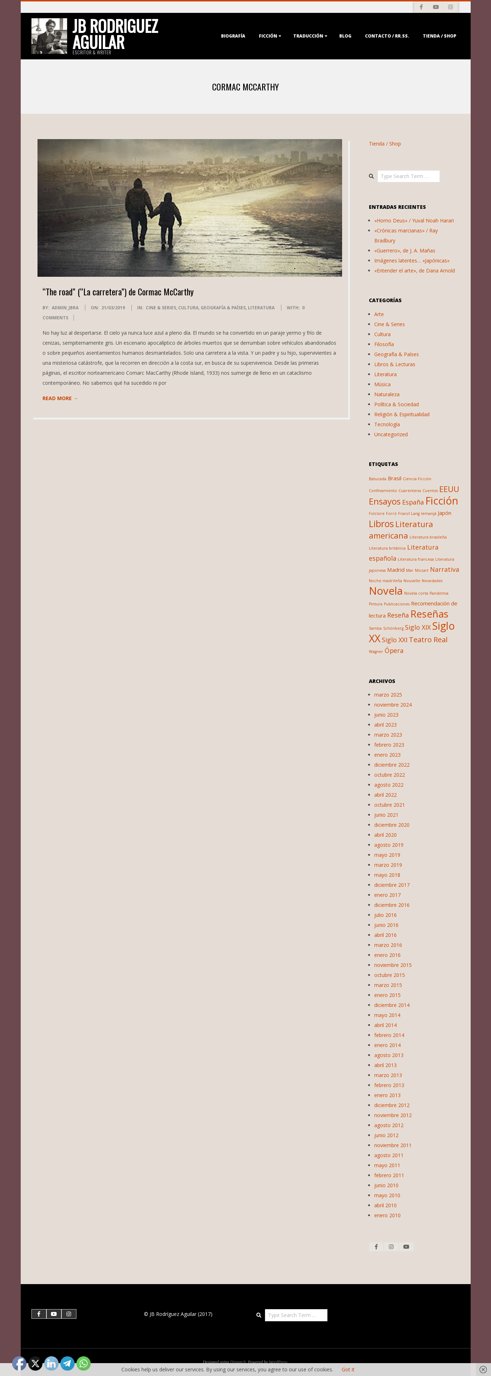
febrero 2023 (389, 744)
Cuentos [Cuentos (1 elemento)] (430, 490)
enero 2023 (387, 754)
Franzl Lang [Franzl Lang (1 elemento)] (409, 513)
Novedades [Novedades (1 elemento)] (432, 580)
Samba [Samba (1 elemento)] (375, 628)
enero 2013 (387, 1095)
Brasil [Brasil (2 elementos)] (394, 478)
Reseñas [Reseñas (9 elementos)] (429, 613)
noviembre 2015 (393, 965)
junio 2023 (386, 714)
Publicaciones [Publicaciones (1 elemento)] (397, 603)
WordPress (278, 1362)
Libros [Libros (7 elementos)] (381, 523)
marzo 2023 (388, 734)
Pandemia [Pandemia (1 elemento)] (439, 593)
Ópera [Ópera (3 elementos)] (394, 650)
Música (382, 384)
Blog (345, 36)
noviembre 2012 (393, 1115)
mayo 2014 (387, 1015)
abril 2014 (385, 1025)
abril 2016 (385, 935)
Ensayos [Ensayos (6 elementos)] (385, 501)
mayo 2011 (387, 1165)
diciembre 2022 (392, 764)
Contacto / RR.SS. (387, 36)
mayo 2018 (387, 874)
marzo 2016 (388, 945)
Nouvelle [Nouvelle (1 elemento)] (412, 580)
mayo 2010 (387, 1195)
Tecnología (387, 424)
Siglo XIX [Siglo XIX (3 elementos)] (418, 627)
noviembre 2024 (393, 704)
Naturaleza (387, 394)
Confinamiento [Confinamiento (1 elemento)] (383, 490)
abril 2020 (385, 834)
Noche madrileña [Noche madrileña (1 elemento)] (385, 580)
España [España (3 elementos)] (413, 502)
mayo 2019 (387, 854)
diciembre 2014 (392, 1005)
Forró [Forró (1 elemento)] (391, 513)
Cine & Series (161, 308)
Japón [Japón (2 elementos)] (444, 512)
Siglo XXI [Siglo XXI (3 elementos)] (394, 639)
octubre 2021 (389, 804)
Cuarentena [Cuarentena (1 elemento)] (410, 490)
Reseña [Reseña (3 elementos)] (398, 615)
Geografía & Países (223, 308)
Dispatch (238, 1362)
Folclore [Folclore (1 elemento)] (377, 513)
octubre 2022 (389, 774)
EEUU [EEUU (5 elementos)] (449, 488)
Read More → (60, 398)
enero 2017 (387, 894)
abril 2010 (385, 1205)
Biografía (233, 36)
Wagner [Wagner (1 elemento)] (376, 651)
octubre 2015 (389, 975)
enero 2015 (387, 995)
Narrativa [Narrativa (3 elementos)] (444, 569)
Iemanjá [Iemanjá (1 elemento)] (428, 513)
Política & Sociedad (396, 404)
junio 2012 (386, 1135)
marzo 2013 (388, 1075)
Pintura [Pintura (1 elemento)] (375, 603)
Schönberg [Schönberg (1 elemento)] (393, 628)
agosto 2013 (389, 1055)
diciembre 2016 (392, 904)
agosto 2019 (389, 844)
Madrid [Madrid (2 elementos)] (396, 569)
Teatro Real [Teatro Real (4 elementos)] (428, 639)
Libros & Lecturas (394, 364)
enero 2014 (387, 1045)
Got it (348, 1369)
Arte (379, 314)
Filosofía (384, 344)
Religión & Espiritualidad (402, 414)
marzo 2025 (388, 694)
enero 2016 (387, 955)
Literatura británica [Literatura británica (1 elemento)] (387, 548)
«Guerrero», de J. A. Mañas (404, 250)
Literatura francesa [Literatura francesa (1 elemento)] (416, 559)
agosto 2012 (389, 1125)
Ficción (268, 36)
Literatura (261, 308)
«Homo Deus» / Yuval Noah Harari (414, 220)
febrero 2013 (389, 1085)
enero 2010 (387, 1215)
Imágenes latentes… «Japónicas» (412, 260)
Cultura (188, 308)
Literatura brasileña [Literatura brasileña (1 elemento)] (428, 537)
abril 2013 (385, 1065)
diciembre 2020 (392, 824)
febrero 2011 (389, 1175)
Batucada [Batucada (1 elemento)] (377, 478)
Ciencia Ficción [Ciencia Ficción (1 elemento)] (417, 478)
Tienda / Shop (439, 36)
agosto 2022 (389, 784)
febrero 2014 (389, 1035)
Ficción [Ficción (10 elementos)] (441, 500)
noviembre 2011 (393, 1145)
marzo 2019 (388, 864)
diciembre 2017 (392, 884)
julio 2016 (385, 914)
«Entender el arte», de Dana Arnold (414, 270)
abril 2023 (385, 724)
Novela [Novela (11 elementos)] (386, 591)
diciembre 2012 (392, 1105)
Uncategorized (391, 434)
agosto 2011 (389, 1155)
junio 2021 (386, 814)
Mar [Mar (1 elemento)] (410, 570)
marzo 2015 (388, 985)
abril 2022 (385, 794)
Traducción (308, 36)
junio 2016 (386, 925)
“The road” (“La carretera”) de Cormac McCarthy (118, 291)
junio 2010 (386, 1185)
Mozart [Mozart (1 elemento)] (422, 570)
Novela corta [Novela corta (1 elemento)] (416, 593)
